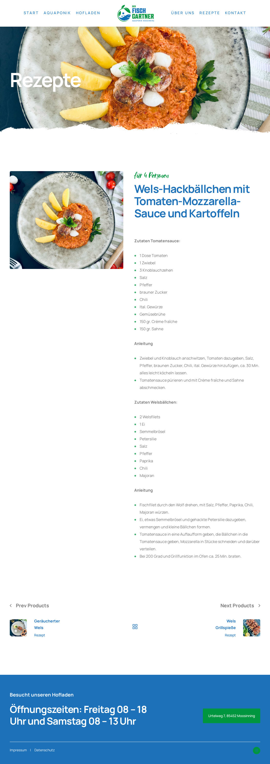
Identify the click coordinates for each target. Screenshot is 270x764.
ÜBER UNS (183, 12)
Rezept (39, 635)
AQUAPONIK (57, 12)
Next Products (237, 605)
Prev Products (33, 605)
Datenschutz (44, 750)
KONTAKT (235, 12)
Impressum (18, 750)
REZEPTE (209, 12)
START (31, 12)
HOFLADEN (88, 12)
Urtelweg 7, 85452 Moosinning (231, 715)
